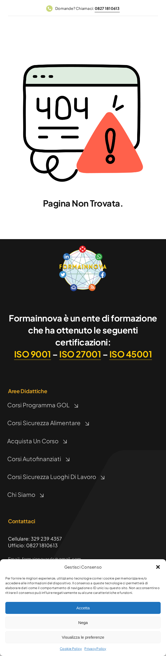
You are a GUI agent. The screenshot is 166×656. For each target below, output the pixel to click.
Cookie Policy (71, 649)
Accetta (83, 608)
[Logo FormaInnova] (83, 246)
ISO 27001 (80, 354)
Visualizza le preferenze (83, 637)
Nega (83, 622)
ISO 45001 (130, 354)
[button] (158, 567)
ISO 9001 (32, 354)
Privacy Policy (95, 649)
